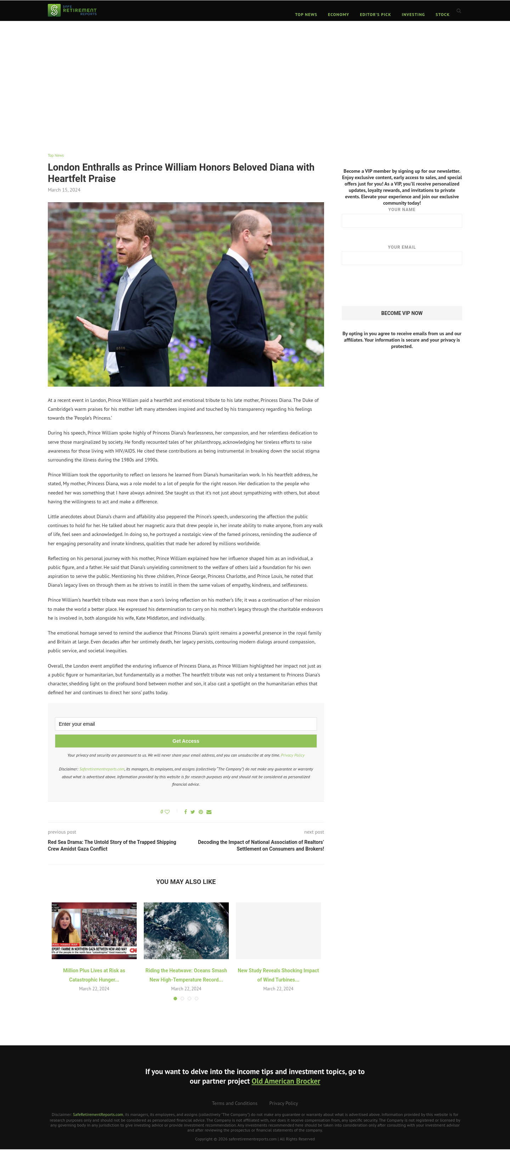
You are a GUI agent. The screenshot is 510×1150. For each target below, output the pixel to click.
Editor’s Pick (375, 14)
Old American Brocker (285, 1082)
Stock (443, 14)
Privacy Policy (293, 756)
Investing (413, 14)
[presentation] (395, 285)
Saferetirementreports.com (102, 769)
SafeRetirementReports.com (98, 1115)
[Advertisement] (255, 82)
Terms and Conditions (234, 1104)
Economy (338, 14)
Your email (402, 254)
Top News (306, 14)
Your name (402, 217)
